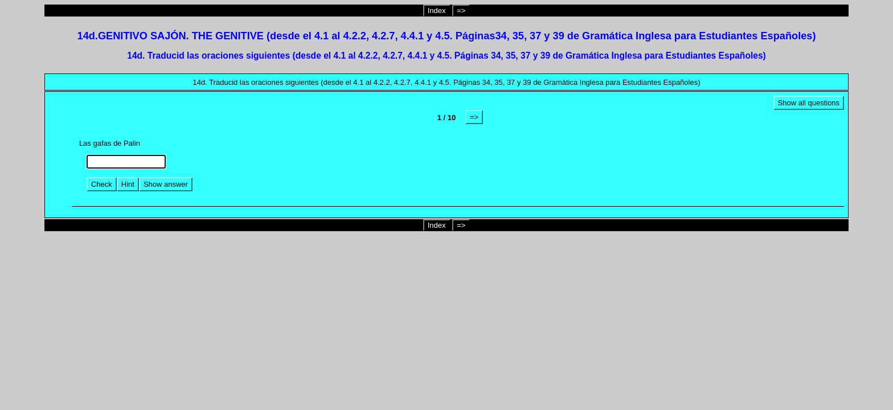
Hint (127, 184)
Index (437, 10)
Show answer (166, 184)
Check (101, 184)
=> (461, 10)
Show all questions (808, 103)
